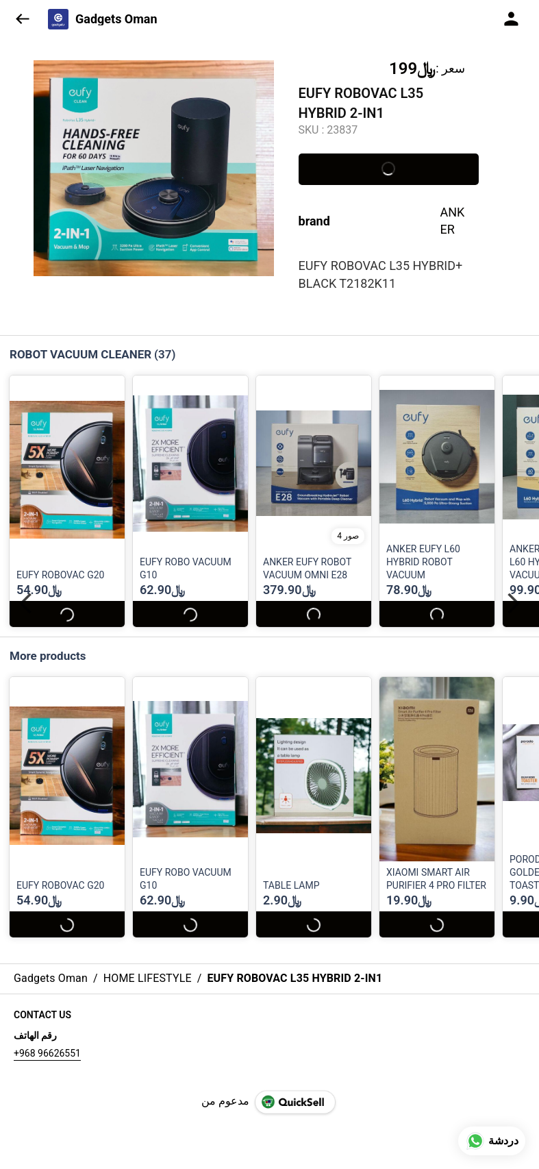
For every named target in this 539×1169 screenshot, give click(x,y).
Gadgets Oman (116, 19)
